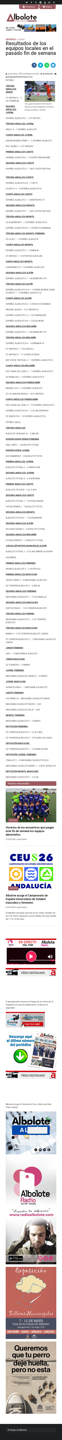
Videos (47, 7)
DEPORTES (11, 39)
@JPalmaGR (48, 74)
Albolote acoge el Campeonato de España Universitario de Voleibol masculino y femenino (27, 899)
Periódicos (29, 7)
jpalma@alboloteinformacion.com (19, 77)
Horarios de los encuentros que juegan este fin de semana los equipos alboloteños (30, 831)
